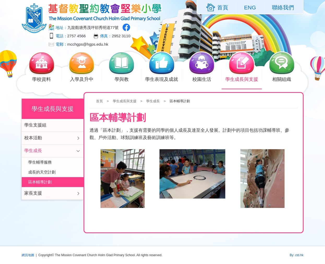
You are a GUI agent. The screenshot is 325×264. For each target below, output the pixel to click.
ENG (250, 7)
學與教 (124, 79)
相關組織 (285, 79)
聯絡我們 (283, 7)
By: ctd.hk (297, 255)
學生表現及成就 (163, 79)
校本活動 (33, 137)
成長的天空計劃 (42, 172)
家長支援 (33, 193)
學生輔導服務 (40, 162)
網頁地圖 (28, 255)
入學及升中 (85, 79)
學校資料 (45, 79)
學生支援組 (35, 125)
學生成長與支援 (243, 79)
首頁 (99, 101)
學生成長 (153, 101)
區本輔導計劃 (40, 182)
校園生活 (205, 79)
